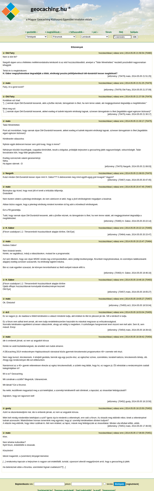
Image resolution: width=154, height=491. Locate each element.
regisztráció (132, 484)
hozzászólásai (105, 53)
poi (95, 32)
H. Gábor (10, 228)
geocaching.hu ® (51, 9)
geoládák (31, 32)
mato (8, 83)
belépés (134, 32)
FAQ (121, 32)
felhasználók (76, 32)
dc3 (7, 312)
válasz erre (118, 53)
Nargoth (9, 173)
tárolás (110, 484)
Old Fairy (10, 53)
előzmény (112, 76)
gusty (8, 408)
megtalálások (53, 32)
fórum (109, 32)
